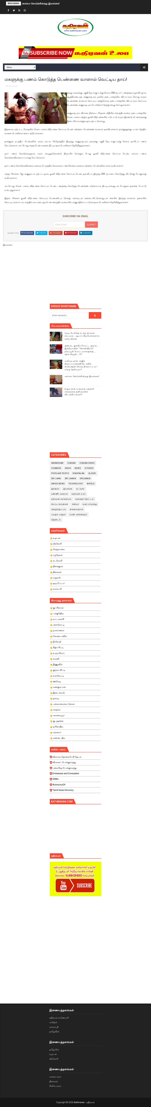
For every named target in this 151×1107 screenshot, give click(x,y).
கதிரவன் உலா (78, 494)
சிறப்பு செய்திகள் (59, 504)
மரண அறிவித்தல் (78, 514)
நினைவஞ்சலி (76, 509)
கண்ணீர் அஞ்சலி (59, 494)
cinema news (87, 463)
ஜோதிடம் (56, 520)
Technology (76, 484)
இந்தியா (55, 489)
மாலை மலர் (55, 1076)
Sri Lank (56, 478)
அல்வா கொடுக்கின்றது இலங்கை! (40, 3)
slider (92, 473)
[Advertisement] (100, 276)
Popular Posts (60, 473)
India (68, 468)
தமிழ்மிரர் (54, 1049)
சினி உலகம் (55, 1086)
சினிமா (75, 504)
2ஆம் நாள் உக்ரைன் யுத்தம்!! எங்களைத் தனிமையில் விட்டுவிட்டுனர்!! (79, 392)
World (91, 484)
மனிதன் (53, 1022)
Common (56, 468)
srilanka (85, 478)
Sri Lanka (70, 478)
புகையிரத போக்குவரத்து (75, 769)
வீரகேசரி (53, 1059)
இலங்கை (13, 86)
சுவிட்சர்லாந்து (90, 504)
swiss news (58, 484)
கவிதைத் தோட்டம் (84, 499)
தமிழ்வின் (54, 1031)
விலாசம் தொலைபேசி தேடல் (75, 758)
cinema (71, 463)
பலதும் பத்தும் (58, 514)
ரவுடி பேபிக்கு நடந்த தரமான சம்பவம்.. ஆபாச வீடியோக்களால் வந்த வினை (82, 336)
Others (89, 468)
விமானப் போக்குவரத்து (75, 763)
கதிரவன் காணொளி (59, 1018)
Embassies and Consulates (75, 774)
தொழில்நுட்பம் (58, 509)
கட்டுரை (80, 489)
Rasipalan (79, 473)
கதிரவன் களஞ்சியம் (61, 499)
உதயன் (53, 1054)
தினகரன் (53, 1081)
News (78, 468)
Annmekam (57, 463)
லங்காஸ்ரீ (53, 1027)
